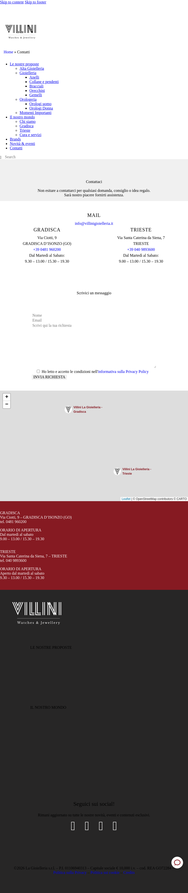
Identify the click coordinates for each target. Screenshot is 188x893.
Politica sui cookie (105, 872)
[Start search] (0, 157)
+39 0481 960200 (47, 249)
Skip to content (12, 2)
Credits (129, 872)
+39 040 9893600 (141, 249)
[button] (84, 410)
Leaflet (126, 499)
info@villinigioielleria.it (94, 223)
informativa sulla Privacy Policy (123, 371)
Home (8, 52)
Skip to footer (35, 2)
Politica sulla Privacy (70, 872)
